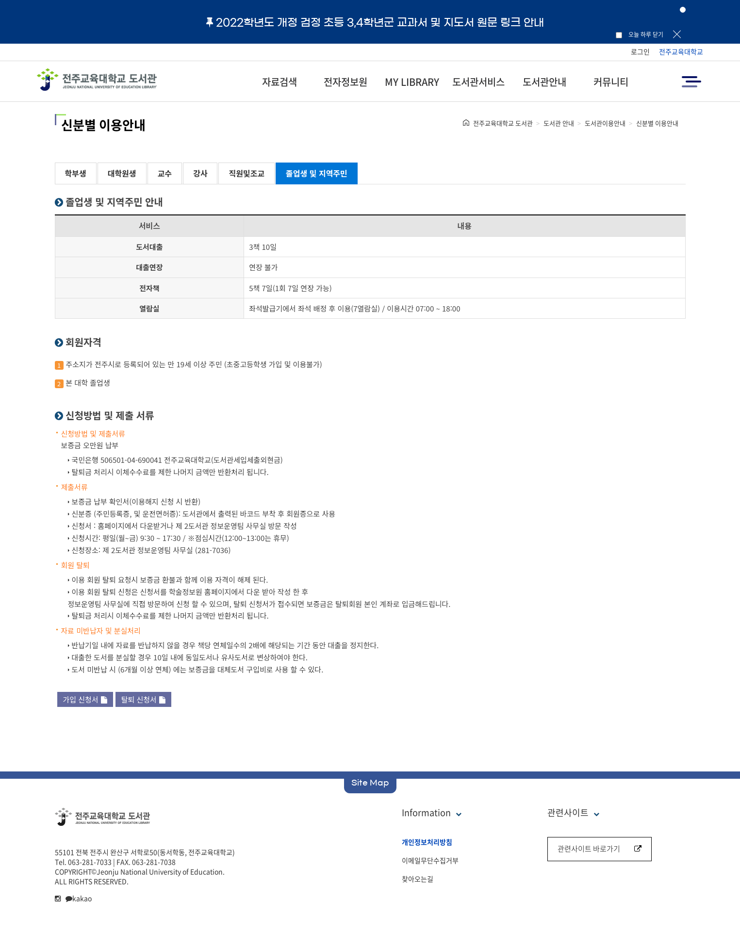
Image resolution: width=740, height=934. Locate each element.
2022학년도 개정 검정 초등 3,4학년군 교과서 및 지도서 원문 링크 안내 (375, 22)
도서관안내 (544, 82)
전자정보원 (345, 82)
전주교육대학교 (681, 51)
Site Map (370, 783)
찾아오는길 (417, 879)
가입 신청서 (85, 699)
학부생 (75, 173)
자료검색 (279, 82)
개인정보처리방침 (427, 842)
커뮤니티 (610, 82)
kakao (79, 898)
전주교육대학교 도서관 (503, 123)
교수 (165, 173)
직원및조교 (246, 173)
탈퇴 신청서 (143, 699)
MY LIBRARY (412, 82)
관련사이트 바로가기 (599, 848)
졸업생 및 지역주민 (316, 173)
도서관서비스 (478, 82)
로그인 (640, 51)
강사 (200, 173)
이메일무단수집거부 (430, 860)
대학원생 (122, 173)
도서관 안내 (558, 123)
